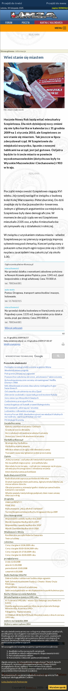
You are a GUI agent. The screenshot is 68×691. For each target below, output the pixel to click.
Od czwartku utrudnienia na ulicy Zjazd (23, 391)
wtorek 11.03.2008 (13, 565)
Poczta (26, 22)
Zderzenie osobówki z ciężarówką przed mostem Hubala (31, 394)
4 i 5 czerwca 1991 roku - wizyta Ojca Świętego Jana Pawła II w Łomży (33, 601)
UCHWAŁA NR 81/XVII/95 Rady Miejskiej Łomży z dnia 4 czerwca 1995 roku (34, 616)
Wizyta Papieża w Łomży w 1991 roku (21, 597)
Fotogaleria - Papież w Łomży (18, 611)
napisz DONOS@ (60, 8)
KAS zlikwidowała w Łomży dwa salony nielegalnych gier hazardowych (30, 387)
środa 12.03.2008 (12, 562)
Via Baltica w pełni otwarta (17, 446)
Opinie (7, 456)
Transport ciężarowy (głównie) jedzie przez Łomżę (28, 453)
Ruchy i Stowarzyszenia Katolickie (20, 594)
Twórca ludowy (12, 538)
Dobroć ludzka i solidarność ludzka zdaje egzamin (27, 578)
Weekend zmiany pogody (16, 370)
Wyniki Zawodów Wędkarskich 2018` (22, 528)
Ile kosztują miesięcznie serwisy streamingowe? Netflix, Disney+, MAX (30, 381)
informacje (21, 51)
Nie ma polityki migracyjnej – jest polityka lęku (26, 463)
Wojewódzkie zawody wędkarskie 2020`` (23, 518)
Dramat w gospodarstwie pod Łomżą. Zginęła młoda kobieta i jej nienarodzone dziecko (34, 483)
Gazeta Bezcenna (12, 423)
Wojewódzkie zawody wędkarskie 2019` (23, 525)
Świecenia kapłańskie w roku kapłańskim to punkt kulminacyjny (34, 590)
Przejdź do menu (56, 3)
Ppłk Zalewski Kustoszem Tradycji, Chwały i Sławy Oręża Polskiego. (31, 582)
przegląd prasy (11, 558)
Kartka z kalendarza (51, 22)
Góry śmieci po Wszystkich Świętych (22, 398)
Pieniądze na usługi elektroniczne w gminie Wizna (28, 367)
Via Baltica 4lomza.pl (13, 440)
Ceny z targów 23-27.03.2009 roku (20, 552)
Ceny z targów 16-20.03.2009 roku (20, 555)
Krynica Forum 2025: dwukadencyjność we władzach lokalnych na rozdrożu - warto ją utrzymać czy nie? (34, 415)
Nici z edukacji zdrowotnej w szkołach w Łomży (26, 433)
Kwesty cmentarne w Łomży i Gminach (23, 426)
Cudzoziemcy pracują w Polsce (19, 401)
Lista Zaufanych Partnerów (14, 681)
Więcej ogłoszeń (13, 327)
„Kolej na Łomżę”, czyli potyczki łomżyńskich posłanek (29, 459)
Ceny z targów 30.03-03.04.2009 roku (21, 548)
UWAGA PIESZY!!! (13, 502)
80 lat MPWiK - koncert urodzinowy (21, 587)
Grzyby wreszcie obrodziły (17, 430)
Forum (8, 22)
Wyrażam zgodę (57, 687)
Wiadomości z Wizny (14, 532)
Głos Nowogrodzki (13, 515)
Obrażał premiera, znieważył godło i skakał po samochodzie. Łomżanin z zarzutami (32, 488)
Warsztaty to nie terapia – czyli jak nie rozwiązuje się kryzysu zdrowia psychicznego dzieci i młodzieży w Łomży (33, 467)
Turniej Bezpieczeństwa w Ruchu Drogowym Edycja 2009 (31, 512)
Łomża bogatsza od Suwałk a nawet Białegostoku (27, 404)
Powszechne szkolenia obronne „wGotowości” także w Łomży (33, 377)
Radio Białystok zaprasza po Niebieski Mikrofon (27, 478)
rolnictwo (8, 542)
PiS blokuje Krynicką (14, 420)
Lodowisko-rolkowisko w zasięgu (20, 411)
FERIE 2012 (10, 505)
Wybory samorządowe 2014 (17, 624)
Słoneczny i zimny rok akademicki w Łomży (24, 436)
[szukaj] (26, 356)
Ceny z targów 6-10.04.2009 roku (20, 545)
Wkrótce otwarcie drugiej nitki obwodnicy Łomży (27, 449)
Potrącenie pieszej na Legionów (20, 373)
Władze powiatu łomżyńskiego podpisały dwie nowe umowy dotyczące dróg (32, 494)
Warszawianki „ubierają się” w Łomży (21, 408)
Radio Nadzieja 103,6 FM (15, 575)
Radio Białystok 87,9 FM (15, 475)
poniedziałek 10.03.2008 (16, 568)
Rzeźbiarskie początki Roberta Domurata (24, 535)
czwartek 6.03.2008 (13, 571)
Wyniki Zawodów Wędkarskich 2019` (22, 522)
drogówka (9, 499)
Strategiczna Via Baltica (16, 443)
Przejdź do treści (12, 3)
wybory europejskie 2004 (16, 621)
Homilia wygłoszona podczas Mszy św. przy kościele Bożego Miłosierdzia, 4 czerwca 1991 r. (32, 607)
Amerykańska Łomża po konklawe (20, 472)
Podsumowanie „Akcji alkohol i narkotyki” (24, 508)
